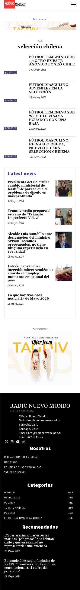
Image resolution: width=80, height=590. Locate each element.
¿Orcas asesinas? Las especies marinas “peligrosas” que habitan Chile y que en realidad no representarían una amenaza (29, 540)
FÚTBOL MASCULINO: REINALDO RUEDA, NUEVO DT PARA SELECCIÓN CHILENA (49, 146)
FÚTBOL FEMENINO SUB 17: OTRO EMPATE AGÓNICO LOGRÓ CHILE (52, 60)
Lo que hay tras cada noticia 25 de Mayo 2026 (28, 297)
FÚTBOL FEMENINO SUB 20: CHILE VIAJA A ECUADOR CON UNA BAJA (52, 118)
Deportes (10, 72)
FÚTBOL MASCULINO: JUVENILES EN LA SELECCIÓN (49, 88)
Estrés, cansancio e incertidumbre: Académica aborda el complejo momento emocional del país (30, 273)
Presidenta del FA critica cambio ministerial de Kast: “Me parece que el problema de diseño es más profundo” (28, 189)
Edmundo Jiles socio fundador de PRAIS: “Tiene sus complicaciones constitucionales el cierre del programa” (29, 566)
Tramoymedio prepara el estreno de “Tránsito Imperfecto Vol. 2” (29, 214)
